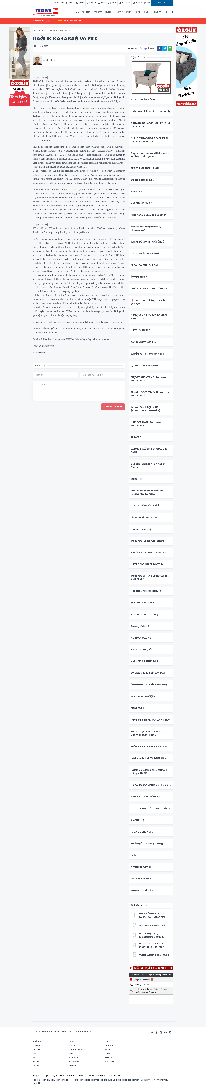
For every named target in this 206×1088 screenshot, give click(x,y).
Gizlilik (81, 1075)
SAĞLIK (147, 12)
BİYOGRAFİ (74, 1061)
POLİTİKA (86, 12)
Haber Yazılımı (84, 1031)
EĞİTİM (137, 12)
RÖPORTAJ (74, 1057)
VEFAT (120, 12)
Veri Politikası (115, 1075)
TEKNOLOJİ (110, 1057)
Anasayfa (38, 30)
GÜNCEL (109, 12)
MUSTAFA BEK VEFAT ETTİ (73, 20)
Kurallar (70, 1075)
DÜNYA (157, 12)
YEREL (71, 1053)
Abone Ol (142, 48)
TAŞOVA (98, 12)
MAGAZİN (109, 1061)
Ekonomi (73, 1065)
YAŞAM (72, 1045)
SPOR (128, 12)
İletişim (36, 1075)
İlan (107, 1041)
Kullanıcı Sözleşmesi (96, 1075)
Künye (45, 1075)
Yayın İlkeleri (58, 1075)
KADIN (108, 1049)
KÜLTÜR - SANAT (76, 1049)
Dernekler (109, 1045)
